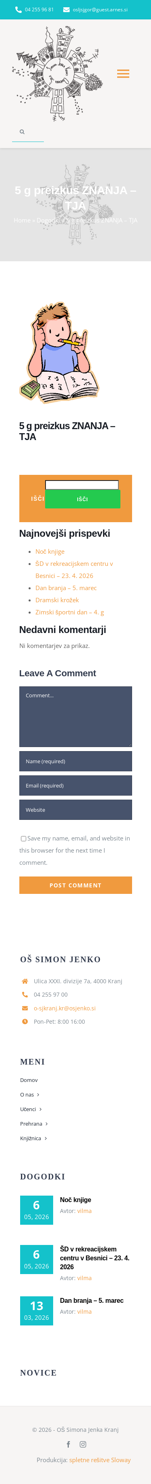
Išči (38, 498)
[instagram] (83, 1444)
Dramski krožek (57, 600)
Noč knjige (50, 551)
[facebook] (68, 1444)
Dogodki (48, 220)
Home (22, 220)
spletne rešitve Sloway (100, 1460)
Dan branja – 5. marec (66, 588)
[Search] (22, 132)
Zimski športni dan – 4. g (69, 612)
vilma (84, 1211)
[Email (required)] (75, 785)
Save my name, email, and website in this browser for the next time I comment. (74, 850)
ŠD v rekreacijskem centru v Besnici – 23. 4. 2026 (94, 1258)
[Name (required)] (75, 761)
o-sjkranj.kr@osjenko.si (65, 1008)
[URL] (75, 810)
